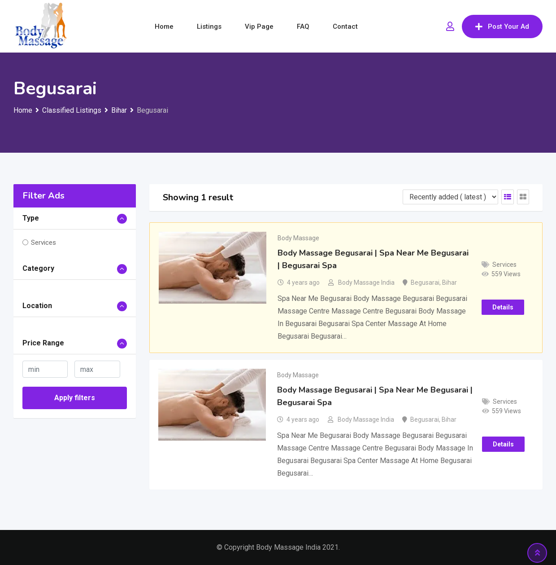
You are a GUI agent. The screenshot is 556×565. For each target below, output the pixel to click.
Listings (209, 26)
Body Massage (298, 238)
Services (43, 242)
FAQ (303, 26)
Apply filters (74, 397)
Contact (345, 26)
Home (164, 26)
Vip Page (259, 26)
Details (502, 307)
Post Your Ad (502, 26)
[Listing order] (450, 197)
